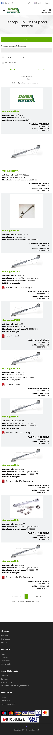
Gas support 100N (11, 271)
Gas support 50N (10, 416)
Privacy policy (6, 682)
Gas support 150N (11, 368)
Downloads (5, 661)
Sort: (13, 83)
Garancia (4, 676)
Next (38, 596)
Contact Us (9, 3)
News (3, 654)
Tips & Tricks (6, 664)
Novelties (4, 657)
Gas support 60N (10, 111)
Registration (5, 701)
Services (4, 679)
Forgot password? (8, 704)
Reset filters (40, 69)
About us (4, 636)
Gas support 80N (10, 230)
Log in (47, 3)
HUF (28, 3)
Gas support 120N (11, 320)
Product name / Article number (14, 46)
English (37, 3)
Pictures (4, 642)
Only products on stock (14, 57)
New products (10, 63)
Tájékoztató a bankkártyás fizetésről (15, 686)
